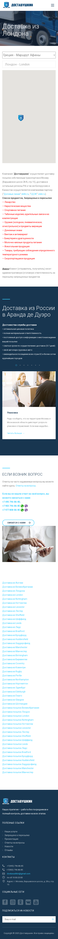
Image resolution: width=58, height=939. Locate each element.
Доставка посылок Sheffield (16, 736)
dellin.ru (25, 194)
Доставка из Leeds (11, 623)
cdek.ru (41, 194)
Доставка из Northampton (15, 679)
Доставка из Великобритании (17, 587)
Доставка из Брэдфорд (14, 635)
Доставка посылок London (15, 716)
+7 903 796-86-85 (15, 506)
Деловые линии (12, 194)
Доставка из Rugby (12, 671)
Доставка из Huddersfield (15, 639)
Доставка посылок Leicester (16, 728)
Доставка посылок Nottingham (18, 720)
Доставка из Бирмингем (14, 659)
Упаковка (12, 412)
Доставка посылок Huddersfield (18, 760)
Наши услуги (11, 831)
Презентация (11, 839)
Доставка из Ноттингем (14, 603)
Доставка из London (12, 595)
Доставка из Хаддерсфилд (16, 643)
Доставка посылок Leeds (15, 744)
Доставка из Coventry (13, 663)
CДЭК (34, 194)
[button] (21, 118)
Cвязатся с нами (19, 523)
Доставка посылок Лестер (15, 732)
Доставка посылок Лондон (16, 712)
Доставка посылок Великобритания (20, 708)
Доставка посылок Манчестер (17, 772)
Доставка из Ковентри (14, 667)
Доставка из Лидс (11, 627)
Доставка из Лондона (13, 591)
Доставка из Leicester (13, 607)
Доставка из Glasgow (13, 699)
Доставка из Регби (12, 675)
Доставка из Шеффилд (14, 619)
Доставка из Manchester (14, 647)
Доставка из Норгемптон (15, 683)
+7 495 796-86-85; (11, 502)
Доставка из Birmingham (15, 655)
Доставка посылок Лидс (14, 748)
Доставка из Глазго (12, 695)
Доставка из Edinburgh (14, 691)
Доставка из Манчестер (14, 651)
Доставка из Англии (12, 583)
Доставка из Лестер (12, 611)
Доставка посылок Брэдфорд (17, 756)
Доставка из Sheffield (13, 615)
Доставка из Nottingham (14, 599)
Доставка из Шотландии (14, 704)
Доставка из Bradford (13, 631)
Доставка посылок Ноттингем (17, 724)
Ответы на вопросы (26, 485)
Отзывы (9, 850)
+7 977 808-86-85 (15, 510)
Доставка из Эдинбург (14, 687)
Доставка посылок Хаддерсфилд (19, 764)
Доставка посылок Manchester (18, 768)
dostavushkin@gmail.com (18, 873)
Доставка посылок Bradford (16, 752)
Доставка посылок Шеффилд (17, 740)
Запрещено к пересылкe (17, 835)
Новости (9, 846)
